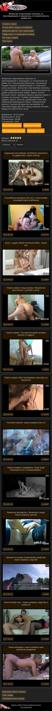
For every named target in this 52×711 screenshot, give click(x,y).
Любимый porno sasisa (13, 698)
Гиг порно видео (10, 37)
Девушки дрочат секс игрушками (18, 31)
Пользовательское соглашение (30, 706)
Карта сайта (17, 705)
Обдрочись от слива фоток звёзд (18, 34)
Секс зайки (7, 695)
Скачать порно (9, 24)
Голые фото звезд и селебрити (17, 27)
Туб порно (7, 41)
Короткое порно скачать (13, 692)
